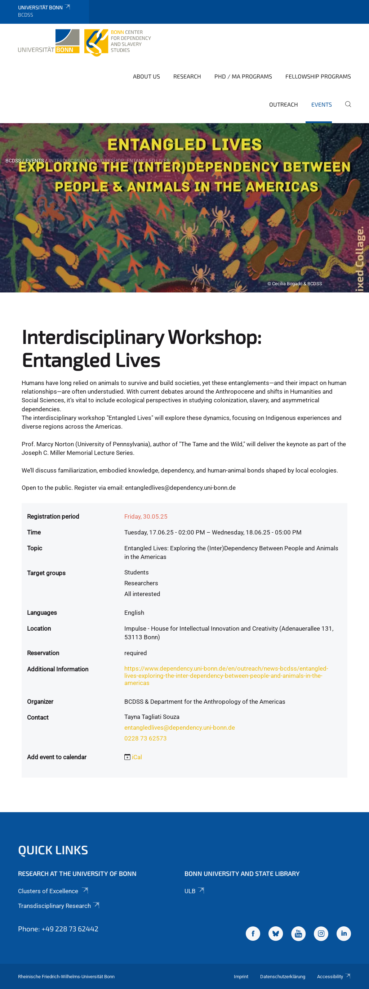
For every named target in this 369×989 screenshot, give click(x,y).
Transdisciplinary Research (59, 905)
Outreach (283, 104)
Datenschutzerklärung (282, 976)
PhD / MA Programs (243, 76)
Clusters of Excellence (53, 891)
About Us (146, 76)
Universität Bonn (44, 7)
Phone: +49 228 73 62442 (58, 928)
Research (187, 76)
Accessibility (334, 976)
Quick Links (53, 849)
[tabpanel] (184, 207)
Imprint (241, 976)
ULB (194, 891)
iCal (137, 757)
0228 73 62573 (145, 738)
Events (321, 104)
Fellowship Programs (318, 76)
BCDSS (13, 161)
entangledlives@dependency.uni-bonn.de (179, 727)
